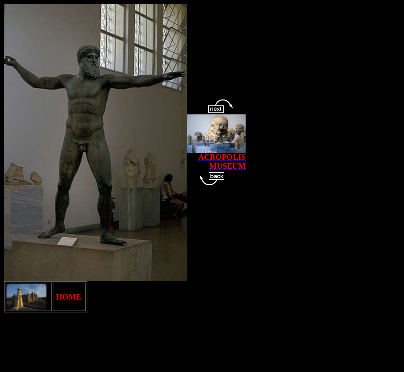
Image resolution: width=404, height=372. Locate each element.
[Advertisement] (186, 345)
